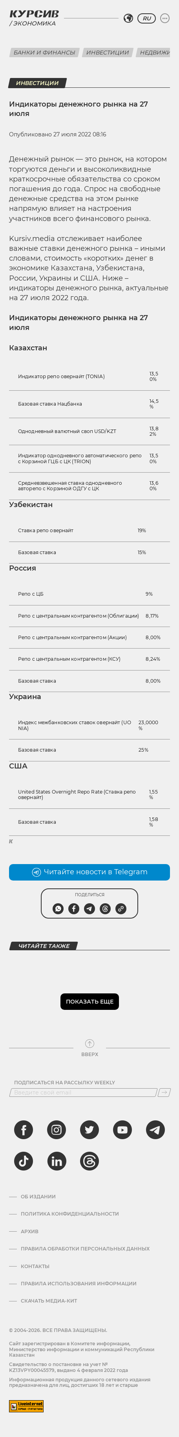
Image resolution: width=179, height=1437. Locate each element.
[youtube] (122, 1129)
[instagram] (56, 1129)
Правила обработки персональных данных (85, 1249)
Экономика (34, 23)
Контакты (35, 1266)
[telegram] (155, 1129)
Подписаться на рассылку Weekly (64, 1082)
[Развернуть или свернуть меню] (165, 18)
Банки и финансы (44, 52)
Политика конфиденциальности (70, 1214)
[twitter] (89, 1129)
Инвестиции (108, 52)
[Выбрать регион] (128, 18)
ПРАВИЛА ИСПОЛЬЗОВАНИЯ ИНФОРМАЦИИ (79, 1284)
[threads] (89, 1161)
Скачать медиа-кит (49, 1301)
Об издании (38, 1197)
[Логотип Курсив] (34, 14)
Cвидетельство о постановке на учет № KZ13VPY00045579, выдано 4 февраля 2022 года (68, 1367)
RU (146, 18)
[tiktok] (23, 1161)
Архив (29, 1231)
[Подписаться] (164, 1092)
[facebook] (23, 1129)
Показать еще (89, 1001)
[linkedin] (56, 1161)
